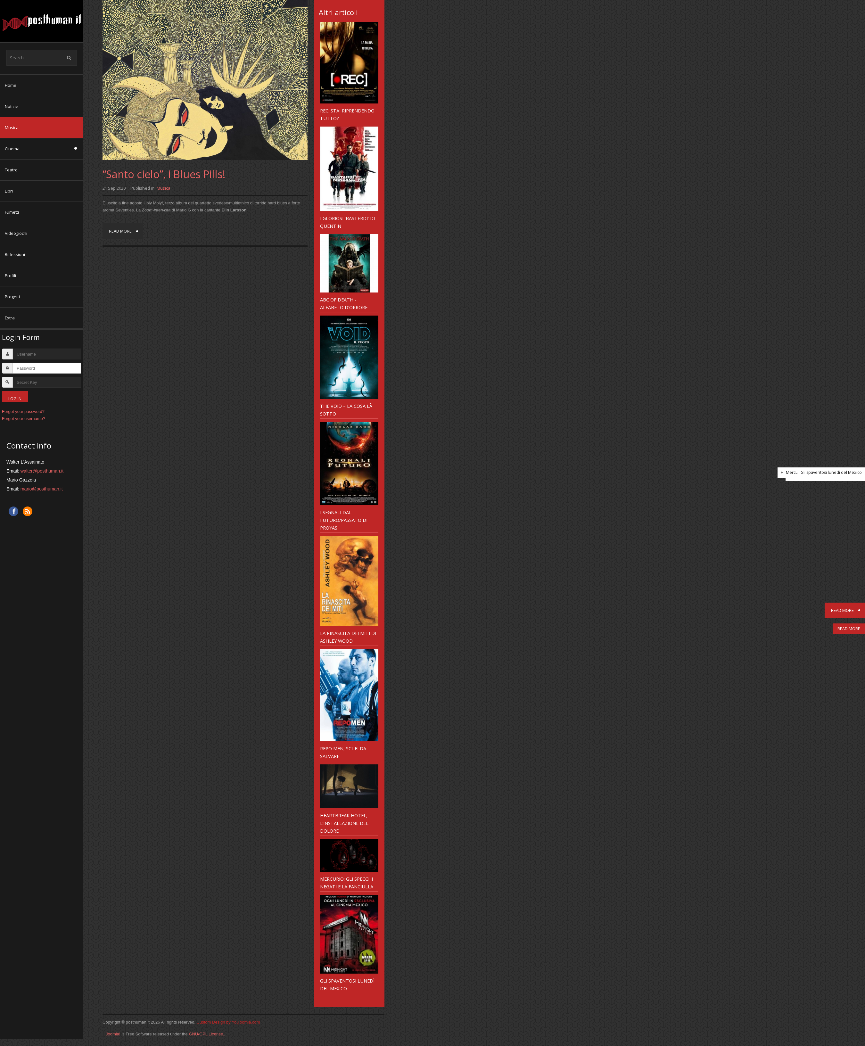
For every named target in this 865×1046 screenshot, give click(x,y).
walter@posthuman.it (42, 471)
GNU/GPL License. (206, 1034)
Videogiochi (16, 233)
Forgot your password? (23, 411)
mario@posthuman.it (42, 488)
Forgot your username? (23, 418)
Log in (14, 398)
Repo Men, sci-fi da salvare (343, 752)
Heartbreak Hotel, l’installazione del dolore (344, 823)
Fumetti (12, 212)
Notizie (11, 106)
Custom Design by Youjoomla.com (228, 1022)
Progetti (12, 297)
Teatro (11, 170)
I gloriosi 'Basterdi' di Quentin (347, 222)
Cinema (12, 149)
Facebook (13, 511)
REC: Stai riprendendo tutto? (347, 114)
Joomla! (113, 1034)
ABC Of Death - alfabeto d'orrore (343, 303)
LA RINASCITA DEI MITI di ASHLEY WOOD (348, 637)
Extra (10, 318)
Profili (10, 275)
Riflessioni (15, 254)
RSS (27, 511)
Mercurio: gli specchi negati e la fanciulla (346, 883)
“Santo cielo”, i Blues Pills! (164, 174)
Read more (120, 231)
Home (10, 85)
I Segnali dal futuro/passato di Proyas (343, 520)
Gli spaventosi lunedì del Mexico (347, 984)
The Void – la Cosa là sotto (346, 410)
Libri (9, 191)
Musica (12, 127)
